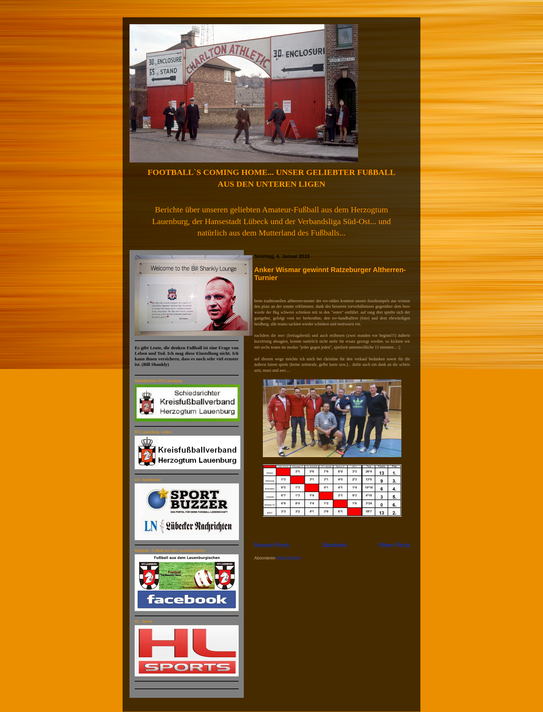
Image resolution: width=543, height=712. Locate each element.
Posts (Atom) (289, 558)
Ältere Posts (394, 545)
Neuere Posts (272, 545)
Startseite (334, 545)
